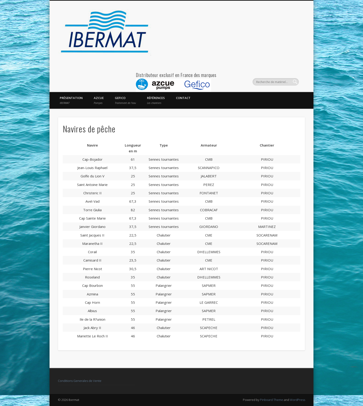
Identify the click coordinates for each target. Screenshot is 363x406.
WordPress (297, 400)
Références (156, 100)
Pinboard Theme (271, 400)
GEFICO (125, 100)
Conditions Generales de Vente (79, 381)
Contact (183, 98)
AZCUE (99, 100)
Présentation (71, 100)
